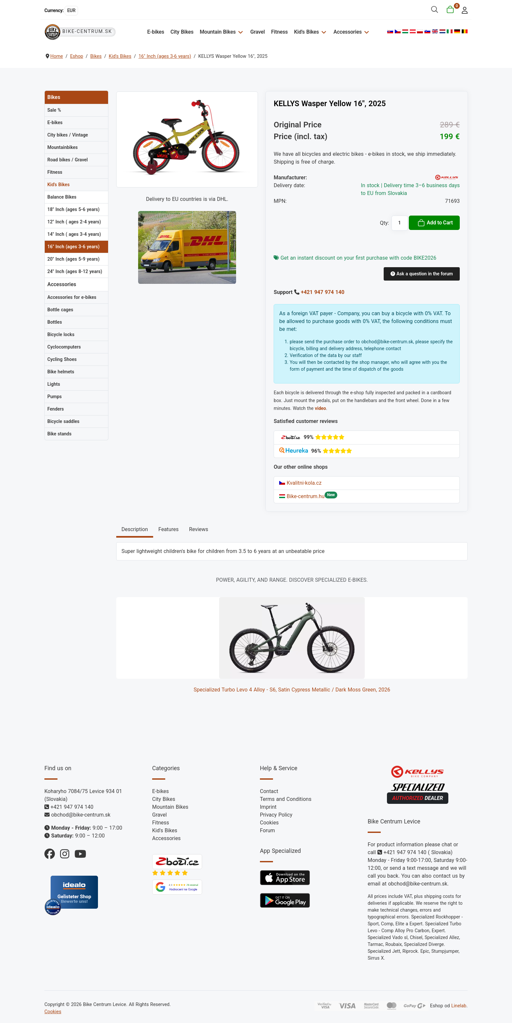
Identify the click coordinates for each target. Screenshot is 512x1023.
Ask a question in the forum (422, 273)
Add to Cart (435, 223)
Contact (269, 791)
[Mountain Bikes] (240, 32)
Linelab (458, 1006)
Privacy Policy (276, 815)
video (320, 408)
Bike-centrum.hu (302, 496)
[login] (463, 10)
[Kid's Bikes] (323, 32)
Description (134, 529)
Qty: (384, 223)
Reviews (198, 529)
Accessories (347, 32)
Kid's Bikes (306, 32)
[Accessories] (366, 32)
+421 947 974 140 (322, 292)
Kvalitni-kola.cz (300, 483)
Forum (267, 830)
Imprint (268, 807)
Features (168, 529)
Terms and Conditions (286, 799)
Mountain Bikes (218, 32)
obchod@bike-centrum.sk (80, 815)
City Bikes (182, 32)
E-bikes (155, 32)
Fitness (279, 32)
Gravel (257, 32)
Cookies (269, 823)
